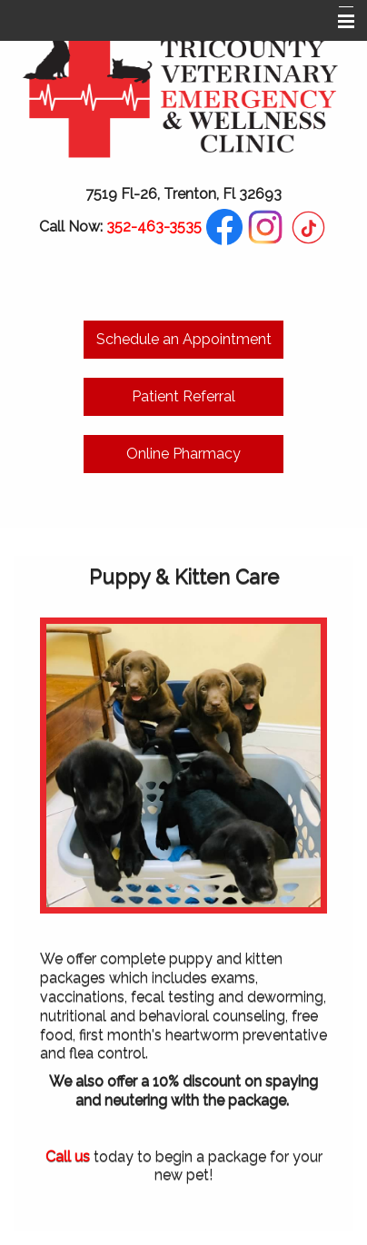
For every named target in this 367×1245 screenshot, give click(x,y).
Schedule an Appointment (184, 339)
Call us (67, 1156)
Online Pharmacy (183, 453)
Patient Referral (183, 396)
